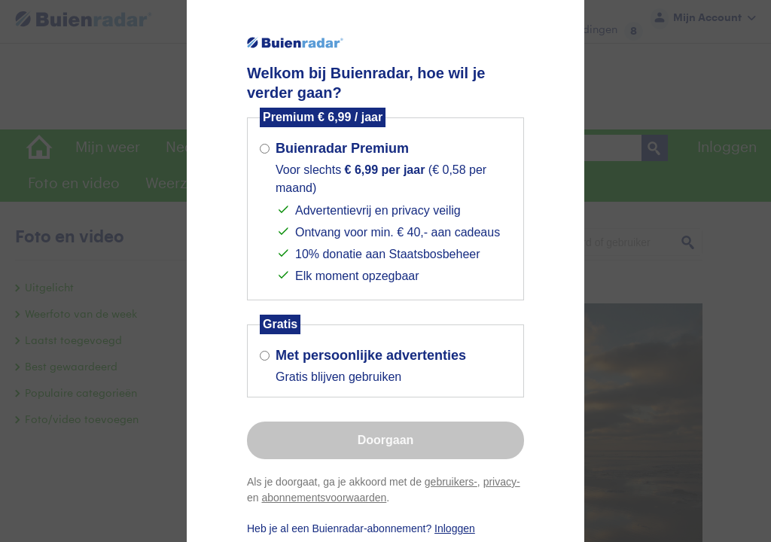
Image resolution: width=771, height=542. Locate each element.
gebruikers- (451, 482)
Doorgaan (386, 440)
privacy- (501, 482)
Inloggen (454, 528)
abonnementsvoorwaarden (323, 498)
